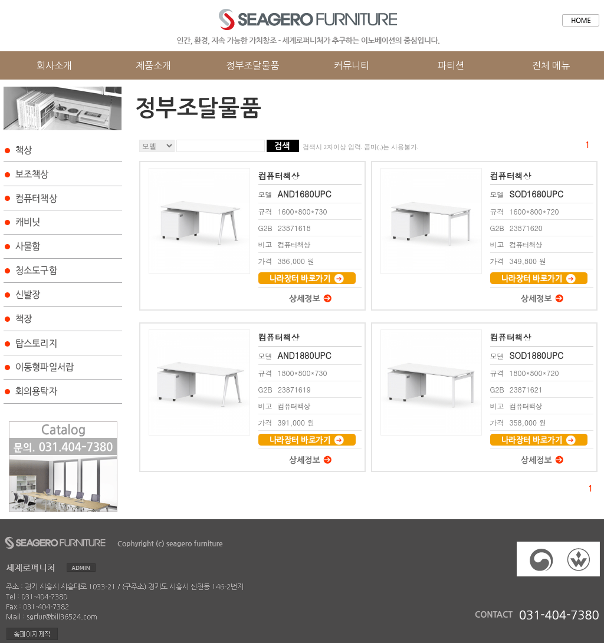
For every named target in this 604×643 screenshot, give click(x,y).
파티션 (451, 65)
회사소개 (54, 65)
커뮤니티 (351, 65)
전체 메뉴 (551, 65)
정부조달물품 (252, 65)
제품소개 (153, 65)
